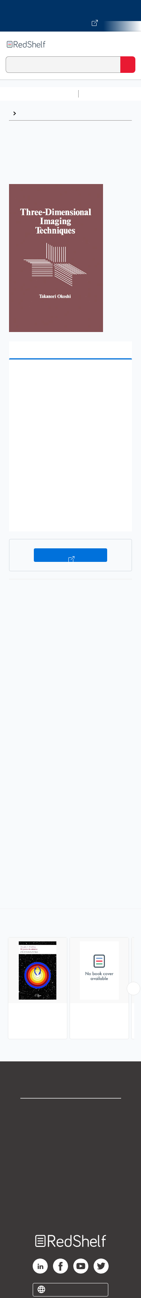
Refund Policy (70, 1176)
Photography (38, 113)
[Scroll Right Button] (133, 988)
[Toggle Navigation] (127, 44)
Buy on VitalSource (70, 555)
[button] (69, 376)
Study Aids (101, 93)
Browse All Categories (39, 93)
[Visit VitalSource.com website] (70, 16)
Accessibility (71, 1193)
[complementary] (70, 975)
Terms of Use (70, 1160)
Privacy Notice (70, 1143)
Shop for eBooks (71, 1110)
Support (70, 1126)
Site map (70, 1209)
